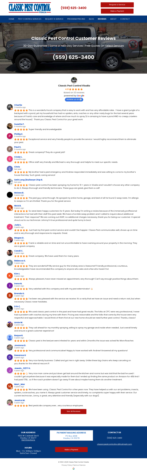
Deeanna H (20, 355)
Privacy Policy (67, 465)
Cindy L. (18, 157)
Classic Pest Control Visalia (74, 86)
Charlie (18, 105)
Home (11, 19)
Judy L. (18, 225)
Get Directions (28, 440)
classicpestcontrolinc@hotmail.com (114, 444)
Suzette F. (19, 124)
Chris (17, 167)
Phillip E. (18, 134)
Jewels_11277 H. (22, 368)
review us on (74, 99)
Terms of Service (79, 465)
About (113, 19)
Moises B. (19, 193)
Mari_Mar (19, 384)
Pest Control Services (29, 19)
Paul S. (17, 147)
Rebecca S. (20, 261)
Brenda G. (19, 294)
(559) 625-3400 (73, 8)
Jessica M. (19, 400)
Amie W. (18, 323)
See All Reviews (73, 411)
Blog (91, 19)
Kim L (17, 274)
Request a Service (117, 5)
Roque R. (18, 336)
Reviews (102, 19)
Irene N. (18, 284)
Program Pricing (76, 19)
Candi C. (18, 251)
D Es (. (17, 306)
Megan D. (19, 238)
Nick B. (17, 206)
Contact (125, 19)
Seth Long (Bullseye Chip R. (28, 180)
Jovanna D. (20, 345)
